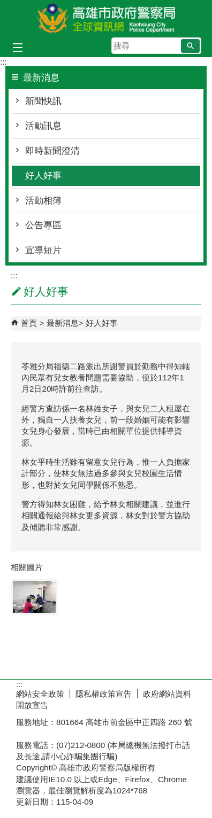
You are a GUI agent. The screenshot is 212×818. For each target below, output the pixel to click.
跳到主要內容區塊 (5, 5)
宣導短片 (43, 250)
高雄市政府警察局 (106, 18)
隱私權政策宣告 (103, 693)
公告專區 (43, 225)
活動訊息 (43, 126)
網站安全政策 (40, 693)
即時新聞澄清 (52, 151)
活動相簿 (43, 201)
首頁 (29, 323)
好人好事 (43, 175)
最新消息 (63, 323)
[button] (190, 46)
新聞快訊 (43, 101)
